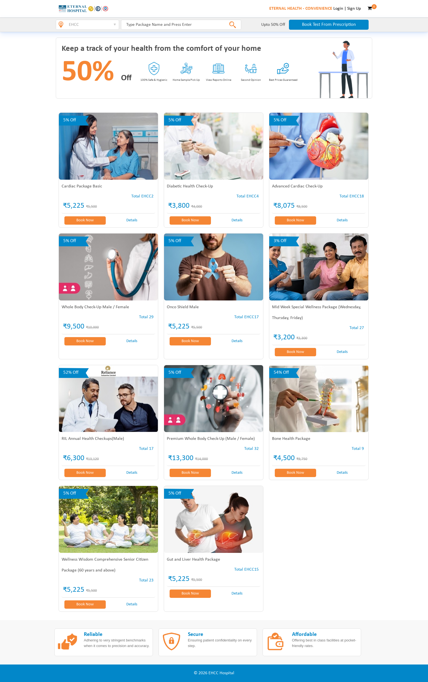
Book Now (85, 220)
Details (131, 220)
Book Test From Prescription (329, 24)
